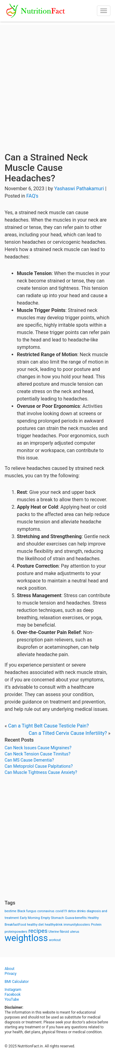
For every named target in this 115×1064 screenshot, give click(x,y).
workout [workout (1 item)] (55, 940)
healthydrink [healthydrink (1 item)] (54, 925)
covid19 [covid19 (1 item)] (61, 911)
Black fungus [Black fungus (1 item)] (26, 911)
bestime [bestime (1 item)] (10, 911)
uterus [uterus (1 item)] (74, 932)
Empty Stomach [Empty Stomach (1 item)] (52, 918)
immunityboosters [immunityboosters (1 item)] (76, 925)
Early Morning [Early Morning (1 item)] (30, 918)
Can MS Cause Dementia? (29, 760)
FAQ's (32, 196)
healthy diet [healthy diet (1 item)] (35, 925)
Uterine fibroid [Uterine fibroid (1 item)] (58, 932)
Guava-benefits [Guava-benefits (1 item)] (76, 918)
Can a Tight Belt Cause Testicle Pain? (48, 726)
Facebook (13, 994)
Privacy (11, 973)
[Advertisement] (57, 82)
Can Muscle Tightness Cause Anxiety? (41, 772)
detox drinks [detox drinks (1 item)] (77, 911)
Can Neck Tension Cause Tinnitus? (38, 753)
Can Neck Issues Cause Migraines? (38, 747)
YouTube (12, 999)
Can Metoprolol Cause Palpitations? (39, 766)
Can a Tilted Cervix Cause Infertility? (68, 733)
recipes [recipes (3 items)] (38, 930)
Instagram (13, 989)
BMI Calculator (17, 981)
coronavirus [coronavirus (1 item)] (46, 911)
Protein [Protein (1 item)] (96, 925)
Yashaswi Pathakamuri (79, 188)
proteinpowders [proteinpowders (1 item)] (16, 932)
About (9, 969)
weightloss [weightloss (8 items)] (26, 938)
